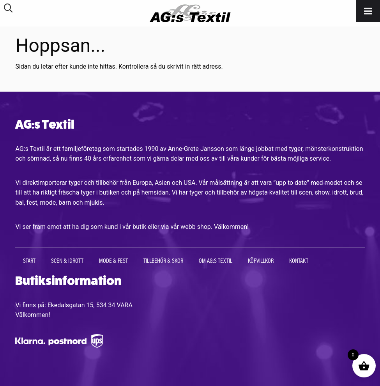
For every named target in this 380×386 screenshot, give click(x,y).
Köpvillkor (261, 260)
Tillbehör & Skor (163, 260)
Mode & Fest (113, 260)
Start (29, 260)
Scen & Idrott (67, 260)
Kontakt (298, 260)
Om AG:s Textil (215, 260)
